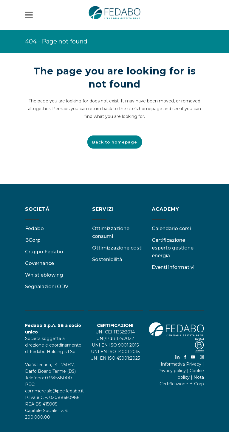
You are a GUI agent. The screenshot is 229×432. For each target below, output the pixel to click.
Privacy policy (171, 370)
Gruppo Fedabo (44, 252)
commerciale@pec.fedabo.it (54, 391)
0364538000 (58, 377)
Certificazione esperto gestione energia (173, 247)
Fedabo (34, 228)
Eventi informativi (173, 267)
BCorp (33, 240)
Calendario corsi (171, 228)
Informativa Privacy (181, 364)
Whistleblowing (44, 275)
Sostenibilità (107, 259)
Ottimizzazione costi (117, 248)
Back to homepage (114, 142)
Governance (39, 263)
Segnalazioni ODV (46, 286)
